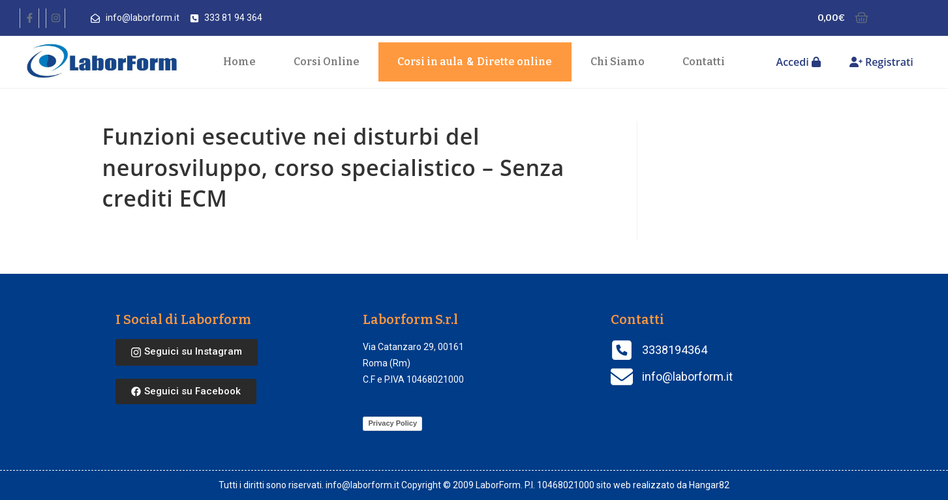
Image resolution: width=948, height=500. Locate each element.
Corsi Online (326, 61)
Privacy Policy (392, 423)
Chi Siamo (617, 61)
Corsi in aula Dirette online (474, 61)
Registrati (881, 62)
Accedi (798, 62)
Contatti (703, 61)
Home (239, 61)
